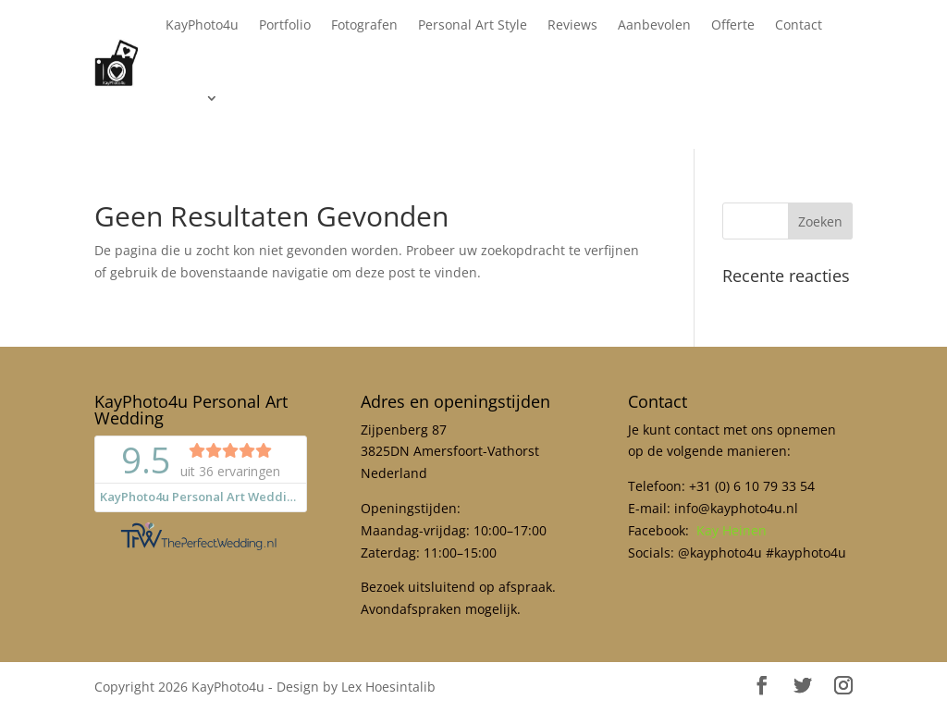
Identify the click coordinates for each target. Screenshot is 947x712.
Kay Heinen (731, 530)
